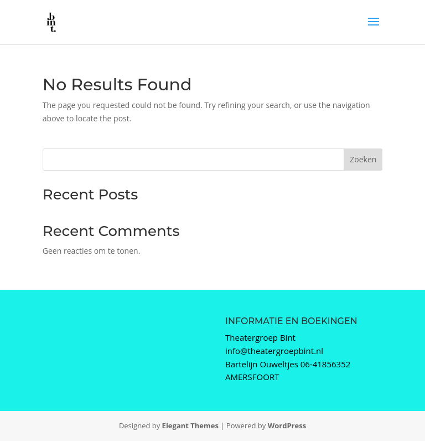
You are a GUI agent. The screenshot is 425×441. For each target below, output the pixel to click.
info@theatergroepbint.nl (274, 350)
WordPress (287, 425)
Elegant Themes (190, 425)
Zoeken (363, 159)
